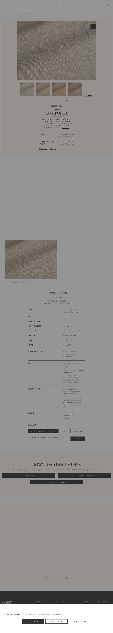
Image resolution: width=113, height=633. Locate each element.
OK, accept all (33, 621)
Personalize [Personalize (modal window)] (80, 621)
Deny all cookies (56, 621)
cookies (17, 614)
